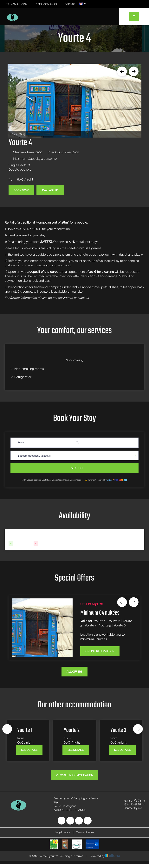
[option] (74, 101)
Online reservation (99, 651)
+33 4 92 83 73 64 (132, 800)
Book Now (21, 190)
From (21, 442)
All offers (74, 671)
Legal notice (62, 832)
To (77, 442)
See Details (29, 750)
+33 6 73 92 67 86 (132, 804)
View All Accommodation (74, 775)
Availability (50, 190)
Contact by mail (131, 808)
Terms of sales (85, 832)
